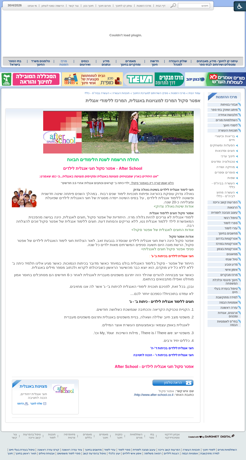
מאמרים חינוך (103, 436)
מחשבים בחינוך (228, 233)
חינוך (10, 453)
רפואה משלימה (152, 453)
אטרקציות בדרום (227, 238)
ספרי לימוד (231, 223)
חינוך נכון (88, 5)
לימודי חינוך (230, 125)
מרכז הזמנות (144, 5)
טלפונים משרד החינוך (40, 62)
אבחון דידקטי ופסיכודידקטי (172, 436)
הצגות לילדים (171, 453)
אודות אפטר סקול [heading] (181, 236)
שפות (231, 178)
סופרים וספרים (225, 172)
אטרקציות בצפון (227, 249)
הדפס (20, 403)
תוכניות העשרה (228, 130)
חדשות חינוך (154, 62)
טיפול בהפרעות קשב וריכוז (32, 436)
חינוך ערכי (228, 156)
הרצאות (232, 207)
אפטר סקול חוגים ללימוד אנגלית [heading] (172, 213)
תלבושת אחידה (228, 115)
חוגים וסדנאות (225, 151)
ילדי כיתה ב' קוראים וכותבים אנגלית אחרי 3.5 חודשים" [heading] (95, 183)
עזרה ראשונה (229, 307)
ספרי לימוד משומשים (68, 453)
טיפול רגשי (231, 218)
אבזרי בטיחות (229, 104)
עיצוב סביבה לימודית (224, 212)
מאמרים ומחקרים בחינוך (130, 62)
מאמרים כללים (87, 436)
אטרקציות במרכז (227, 244)
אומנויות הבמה (228, 302)
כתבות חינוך (118, 436)
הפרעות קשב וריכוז (225, 202)
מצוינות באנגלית (33, 386)
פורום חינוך (104, 5)
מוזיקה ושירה (225, 167)
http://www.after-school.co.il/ (153, 395)
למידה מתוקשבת (227, 297)
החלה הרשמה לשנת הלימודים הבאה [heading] (103, 159)
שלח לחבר (36, 403)
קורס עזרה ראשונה (48, 449)
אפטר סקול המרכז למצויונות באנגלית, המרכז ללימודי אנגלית (143, 100)
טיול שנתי (232, 259)
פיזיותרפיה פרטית (69, 436)
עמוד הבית (194, 93)
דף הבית (160, 5)
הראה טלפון (173, 382)
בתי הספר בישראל (14, 62)
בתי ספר (151, 436)
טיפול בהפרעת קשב (94, 453)
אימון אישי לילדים (132, 453)
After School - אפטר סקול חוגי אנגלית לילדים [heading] (102, 168)
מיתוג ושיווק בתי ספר (224, 110)
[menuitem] (217, 62)
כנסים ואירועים (85, 62)
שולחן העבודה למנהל (178, 62)
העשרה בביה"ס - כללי (97, 93)
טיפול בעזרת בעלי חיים (22, 449)
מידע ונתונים (106, 62)
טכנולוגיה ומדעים (223, 161)
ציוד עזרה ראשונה (72, 449)
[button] (173, 5)
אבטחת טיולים (47, 453)
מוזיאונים (232, 254)
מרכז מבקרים (229, 275)
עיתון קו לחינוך (123, 5)
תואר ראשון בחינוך (25, 453)
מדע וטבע (231, 264)
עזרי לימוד (231, 228)
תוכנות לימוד (52, 436)
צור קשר (74, 5)
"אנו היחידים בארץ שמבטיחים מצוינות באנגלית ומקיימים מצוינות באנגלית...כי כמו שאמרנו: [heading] (102, 176)
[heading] (102, 176)
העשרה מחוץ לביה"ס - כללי (225, 194)
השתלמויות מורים (227, 120)
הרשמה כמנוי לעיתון (52, 5)
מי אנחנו (32, 5)
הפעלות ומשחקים (222, 145)
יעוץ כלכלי (114, 453)
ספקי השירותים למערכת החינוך (150, 93)
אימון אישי (231, 269)
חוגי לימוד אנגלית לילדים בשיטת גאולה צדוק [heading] (163, 190)
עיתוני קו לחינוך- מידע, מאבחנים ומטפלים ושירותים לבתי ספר (217, 62)
